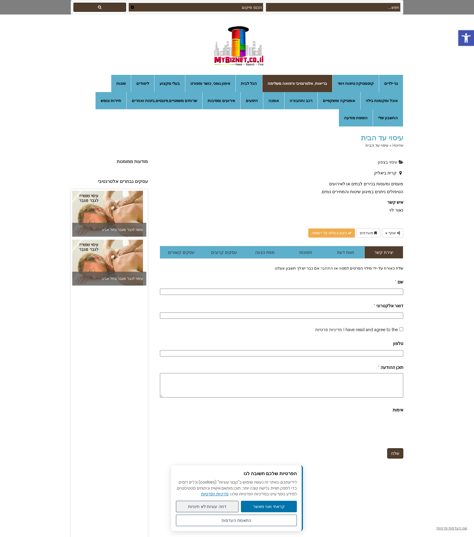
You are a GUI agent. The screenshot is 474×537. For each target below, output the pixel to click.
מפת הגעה (265, 252)
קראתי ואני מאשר (269, 506)
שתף (392, 233)
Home (397, 145)
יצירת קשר (383, 252)
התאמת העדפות (236, 520)
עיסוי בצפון (390, 162)
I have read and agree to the (356, 329)
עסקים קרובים (224, 252)
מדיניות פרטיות (328, 329)
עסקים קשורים (181, 252)
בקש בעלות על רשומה (332, 233)
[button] (466, 38)
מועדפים (368, 233)
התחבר (326, 268)
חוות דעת (345, 252)
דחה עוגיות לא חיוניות (207, 506)
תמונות (305, 252)
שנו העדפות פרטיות (452, 528)
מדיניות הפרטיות (215, 494)
